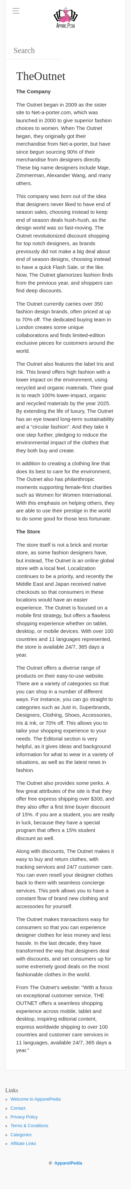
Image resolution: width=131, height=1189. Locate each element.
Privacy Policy (24, 1117)
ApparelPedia (68, 1163)
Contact (18, 1108)
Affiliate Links (23, 1143)
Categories (20, 1134)
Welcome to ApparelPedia (35, 1099)
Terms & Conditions (29, 1125)
